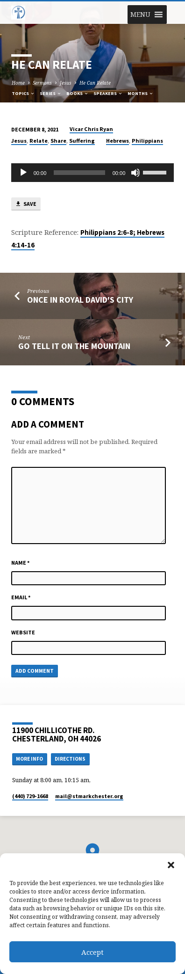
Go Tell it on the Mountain (74, 346)
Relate (38, 140)
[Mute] (135, 172)
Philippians (147, 140)
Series (51, 93)
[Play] (23, 172)
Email (21, 597)
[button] (171, 865)
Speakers (108, 93)
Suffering (82, 140)
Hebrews (117, 140)
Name (20, 562)
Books (77, 93)
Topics (23, 93)
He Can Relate (95, 83)
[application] (92, 172)
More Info (29, 759)
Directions (70, 759)
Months (141, 93)
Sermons (42, 83)
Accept (92, 952)
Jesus (65, 83)
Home (18, 83)
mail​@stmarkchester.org (89, 796)
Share (58, 140)
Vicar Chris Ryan (91, 128)
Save (25, 204)
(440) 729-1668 (30, 796)
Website (23, 632)
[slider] (79, 172)
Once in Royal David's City (80, 299)
